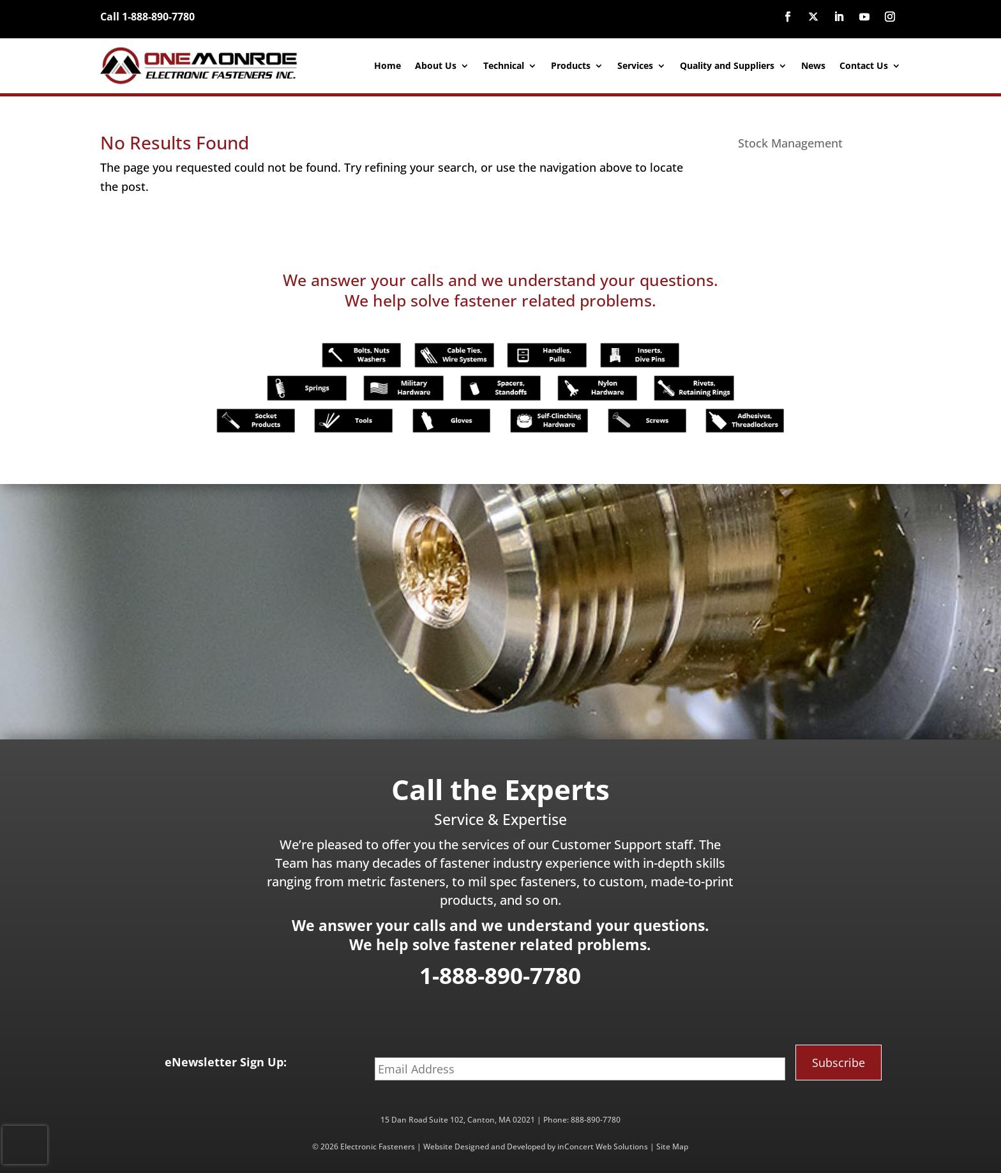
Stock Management (790, 143)
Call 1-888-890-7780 (147, 17)
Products (571, 65)
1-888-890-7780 (500, 975)
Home (387, 65)
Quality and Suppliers (727, 65)
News (813, 65)
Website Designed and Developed (484, 1146)
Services (635, 65)
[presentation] (25, 1145)
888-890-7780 (596, 1119)
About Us (435, 65)
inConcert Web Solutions (602, 1146)
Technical (503, 65)
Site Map (672, 1146)
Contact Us (863, 65)
